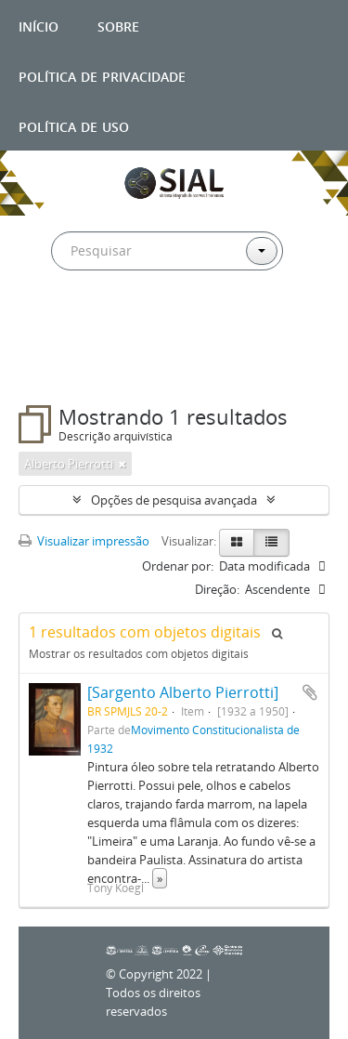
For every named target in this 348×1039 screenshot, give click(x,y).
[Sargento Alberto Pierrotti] (182, 692)
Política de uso (74, 125)
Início (38, 24)
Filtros (59, 368)
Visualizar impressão (84, 541)
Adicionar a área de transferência (310, 692)
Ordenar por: (177, 566)
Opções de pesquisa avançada (174, 500)
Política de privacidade (102, 74)
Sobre (118, 24)
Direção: (217, 589)
